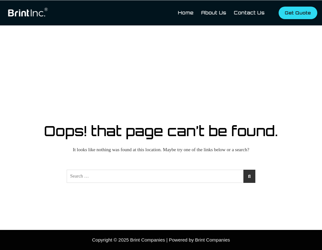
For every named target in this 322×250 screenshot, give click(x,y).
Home (186, 13)
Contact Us (249, 13)
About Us (213, 13)
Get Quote (298, 12)
